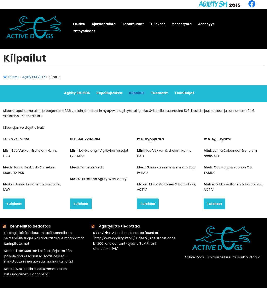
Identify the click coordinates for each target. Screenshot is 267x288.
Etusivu (11, 77)
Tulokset (14, 203)
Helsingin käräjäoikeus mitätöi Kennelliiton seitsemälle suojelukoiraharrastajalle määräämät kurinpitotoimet (44, 238)
